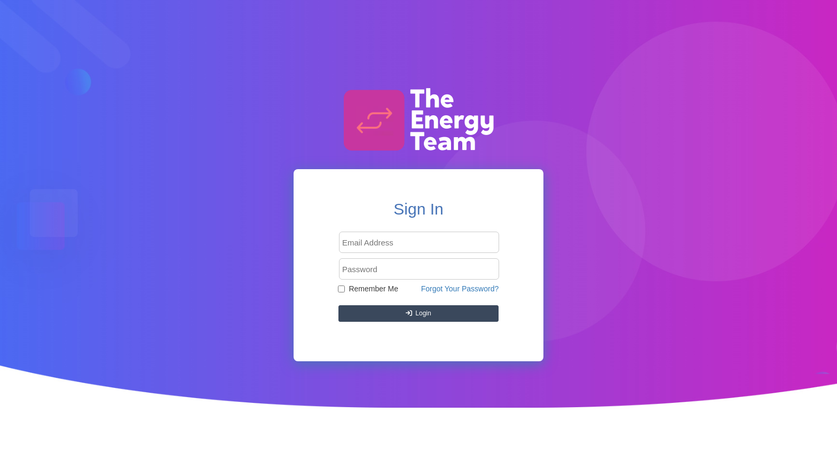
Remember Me (368, 288)
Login (418, 313)
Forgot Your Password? (460, 288)
